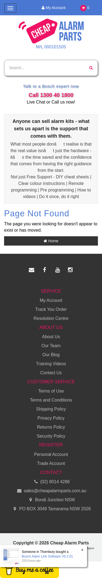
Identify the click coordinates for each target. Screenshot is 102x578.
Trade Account (51, 463)
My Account (53, 7)
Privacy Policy (51, 418)
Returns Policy (51, 427)
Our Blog (51, 354)
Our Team (51, 345)
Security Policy (51, 436)
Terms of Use (51, 391)
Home (51, 241)
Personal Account (51, 454)
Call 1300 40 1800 (51, 95)
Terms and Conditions (51, 400)
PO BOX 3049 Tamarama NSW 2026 (51, 509)
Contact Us (51, 372)
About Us (51, 336)
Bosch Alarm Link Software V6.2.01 (47, 556)
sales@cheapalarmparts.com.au (51, 491)
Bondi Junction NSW (51, 500)
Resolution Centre (50, 318)
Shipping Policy (51, 409)
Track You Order (51, 309)
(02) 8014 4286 (51, 482)
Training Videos (51, 363)
